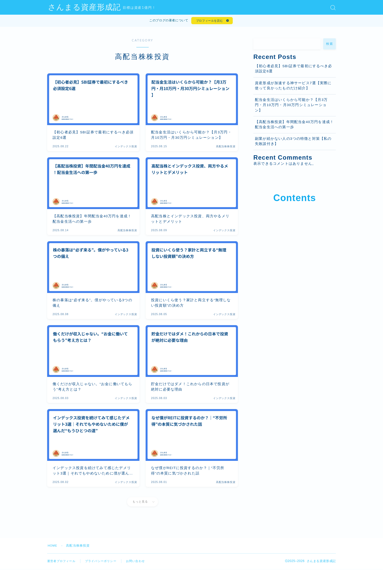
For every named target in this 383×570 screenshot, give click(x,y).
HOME (53, 547)
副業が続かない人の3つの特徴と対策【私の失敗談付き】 (293, 142)
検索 (329, 45)
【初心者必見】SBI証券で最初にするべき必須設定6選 (293, 70)
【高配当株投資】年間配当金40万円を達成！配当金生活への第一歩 (294, 126)
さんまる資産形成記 (96, 7)
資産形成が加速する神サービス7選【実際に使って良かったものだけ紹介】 (293, 87)
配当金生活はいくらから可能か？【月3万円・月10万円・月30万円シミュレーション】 (291, 106)
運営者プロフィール (62, 562)
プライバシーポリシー (104, 562)
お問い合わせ (141, 562)
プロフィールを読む (208, 21)
